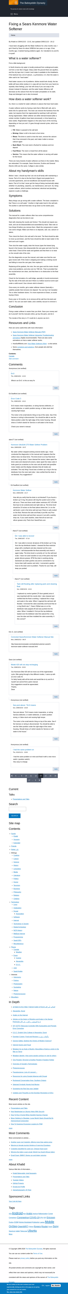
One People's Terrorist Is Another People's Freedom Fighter (33, 1060)
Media (16, 872)
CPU (41, 1217)
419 (10, 1214)
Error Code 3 (16, 399)
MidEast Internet (19, 934)
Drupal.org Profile (19, 1187)
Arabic (29, 1213)
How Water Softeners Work (37, 344)
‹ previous (16, 776)
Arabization (17, 908)
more (10, 1128)
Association (20, 914)
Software (17, 917)
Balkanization (43, 1214)
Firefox (11, 1222)
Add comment (14, 359)
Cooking (16, 855)
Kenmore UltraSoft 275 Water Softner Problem (29, 445)
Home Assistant (25, 1222)
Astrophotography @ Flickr (22, 1190)
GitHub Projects (18, 1183)
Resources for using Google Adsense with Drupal (30, 1076)
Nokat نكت (15, 849)
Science (16, 862)
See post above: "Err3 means (24, 705)
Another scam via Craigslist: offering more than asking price (31, 1142)
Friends (13, 846)
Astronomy (17, 977)
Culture (16, 859)
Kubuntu (35, 1222)
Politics (16, 879)
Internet (16, 920)
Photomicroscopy (20, 994)
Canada (11, 356)
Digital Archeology (20, 927)
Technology (15, 902)
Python (31, 1226)
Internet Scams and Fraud (22, 1045)
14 (45, 776)
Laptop (42, 1222)
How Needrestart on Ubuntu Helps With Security (27, 1111)
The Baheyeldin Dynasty (33, 1249)
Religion (16, 895)
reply (56, 388)
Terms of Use (37, 1253)
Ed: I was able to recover (24, 536)
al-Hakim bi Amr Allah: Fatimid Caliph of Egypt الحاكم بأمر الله (34, 1007)
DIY (45, 1217)
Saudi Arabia (18, 971)
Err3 (12, 374)
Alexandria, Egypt (19, 1011)
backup (35, 1214)
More (10, 1234)
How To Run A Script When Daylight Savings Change (29, 1115)
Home (13, 35)
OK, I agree (46, 1285)
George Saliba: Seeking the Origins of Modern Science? (32, 1041)
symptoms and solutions (25, 347)
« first (12, 776)
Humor (16, 882)
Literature (17, 875)
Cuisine (18, 958)
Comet (50, 1214)
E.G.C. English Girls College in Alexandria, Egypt (30, 1032)
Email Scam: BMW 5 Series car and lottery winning (28, 1155)
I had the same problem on (23, 750)
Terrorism (17, 885)
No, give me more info (14, 1292)
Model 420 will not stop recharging (24, 665)
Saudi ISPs (17, 940)
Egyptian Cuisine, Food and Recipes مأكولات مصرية (31, 1036)
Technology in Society (21, 924)
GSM (16, 1222)
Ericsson (51, 1217)
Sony (55, 1226)
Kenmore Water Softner (22, 490)
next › (35, 780)
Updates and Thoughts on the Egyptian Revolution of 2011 (33, 1093)
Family (13, 834)
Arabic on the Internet (20, 1015)
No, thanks (56, 1285)
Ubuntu (32, 1230)
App (24, 1214)
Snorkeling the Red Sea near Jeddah (25, 1089)
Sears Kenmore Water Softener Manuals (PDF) (29, 332)
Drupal (16, 911)
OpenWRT (23, 1226)
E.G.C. (18, 964)
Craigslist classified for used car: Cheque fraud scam (29, 1149)
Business (17, 889)
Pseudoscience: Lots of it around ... (25, 1072)
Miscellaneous (18, 944)
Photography (18, 984)
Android (17, 1213)
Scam (50, 1226)
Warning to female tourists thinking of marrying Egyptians (30, 1145)
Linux (15, 904)
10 (26, 776)
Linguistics (17, 869)
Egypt (16, 955)
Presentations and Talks (21, 799)
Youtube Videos (18, 1180)
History (16, 865)
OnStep (13, 1226)
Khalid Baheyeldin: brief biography (25, 1173)
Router (44, 1226)
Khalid (16, 836)
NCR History (18, 930)
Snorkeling (17, 987)
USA (15, 968)
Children (16, 899)
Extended (17, 843)
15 (50, 776)
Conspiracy (13, 1217)
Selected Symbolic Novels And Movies (26, 1084)
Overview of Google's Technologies (25, 1064)
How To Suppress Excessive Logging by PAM (26, 1124)
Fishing (16, 980)
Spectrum (12, 1231)
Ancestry (17, 839)
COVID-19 (34, 1217)
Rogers (37, 1226)
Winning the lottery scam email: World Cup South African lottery (33, 1152)
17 (29, 780)
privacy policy (25, 1258)
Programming (18, 937)
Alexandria (19, 961)
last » (39, 780)
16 (55, 776)
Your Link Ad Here (15, 1201)
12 (36, 776)
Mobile (49, 1222)
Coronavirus (23, 1217)
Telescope (23, 1231)
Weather (19, 952)
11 (31, 776)
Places (13, 947)
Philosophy (17, 892)
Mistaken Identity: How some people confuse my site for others (34, 1056)
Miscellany (15, 997)
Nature (16, 990)
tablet (18, 1231)
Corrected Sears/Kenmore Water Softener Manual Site (32, 637)
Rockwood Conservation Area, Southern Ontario (29, 1080)
